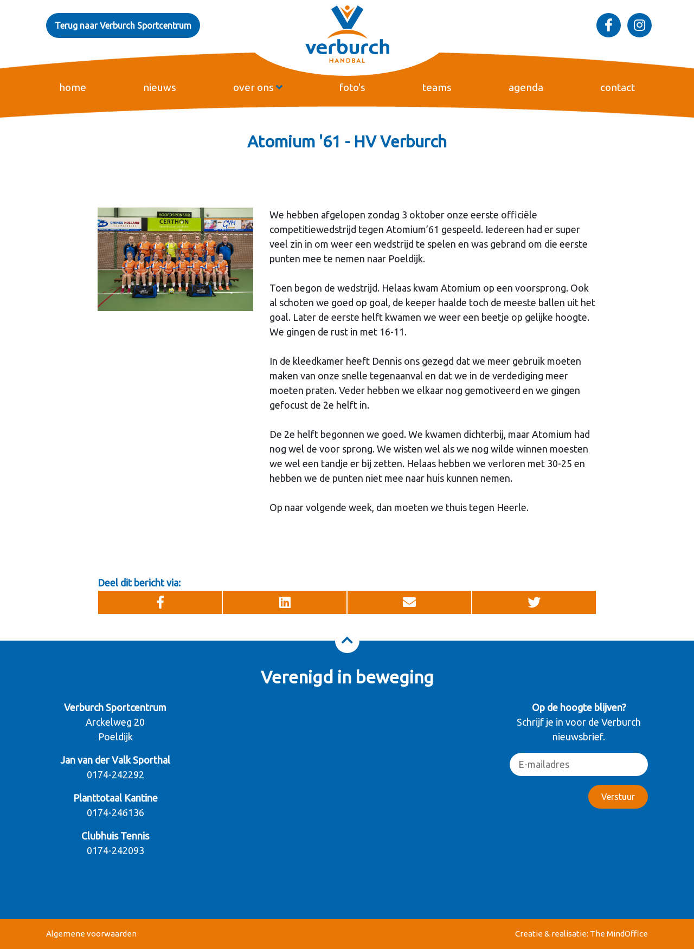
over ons (257, 87)
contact (617, 87)
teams (437, 87)
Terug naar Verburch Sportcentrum (123, 25)
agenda (526, 87)
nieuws (159, 87)
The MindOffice (619, 933)
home (72, 87)
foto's (352, 87)
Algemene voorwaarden (91, 933)
